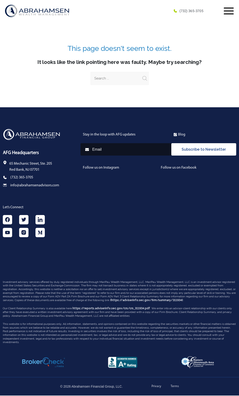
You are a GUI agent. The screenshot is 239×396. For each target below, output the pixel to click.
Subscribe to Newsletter (204, 149)
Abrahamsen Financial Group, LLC (96, 387)
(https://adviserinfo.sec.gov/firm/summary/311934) (146, 300)
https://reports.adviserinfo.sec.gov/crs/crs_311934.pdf (111, 308)
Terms (175, 387)
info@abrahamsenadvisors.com (34, 185)
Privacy (156, 387)
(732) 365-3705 (188, 11)
